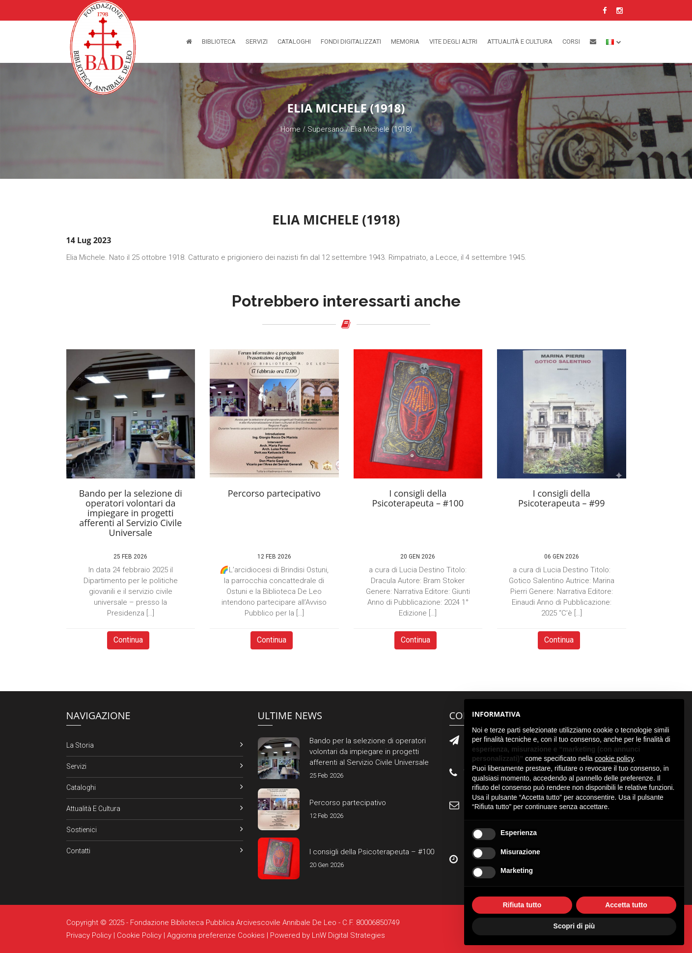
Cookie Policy (139, 935)
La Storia (80, 745)
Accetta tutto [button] (626, 905)
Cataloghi (294, 41)
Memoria (405, 41)
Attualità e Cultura (520, 41)
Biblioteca (219, 41)
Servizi (257, 41)
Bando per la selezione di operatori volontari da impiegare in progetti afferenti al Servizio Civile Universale (369, 751)
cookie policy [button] (614, 758)
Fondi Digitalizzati (351, 41)
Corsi (571, 41)
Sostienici (81, 830)
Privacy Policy (88, 935)
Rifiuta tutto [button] (522, 905)
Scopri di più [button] (574, 926)
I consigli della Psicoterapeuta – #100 (371, 851)
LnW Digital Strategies (348, 935)
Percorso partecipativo (347, 802)
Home (290, 129)
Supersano (325, 129)
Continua (128, 640)
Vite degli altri (453, 41)
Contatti (78, 851)
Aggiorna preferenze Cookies (216, 935)
